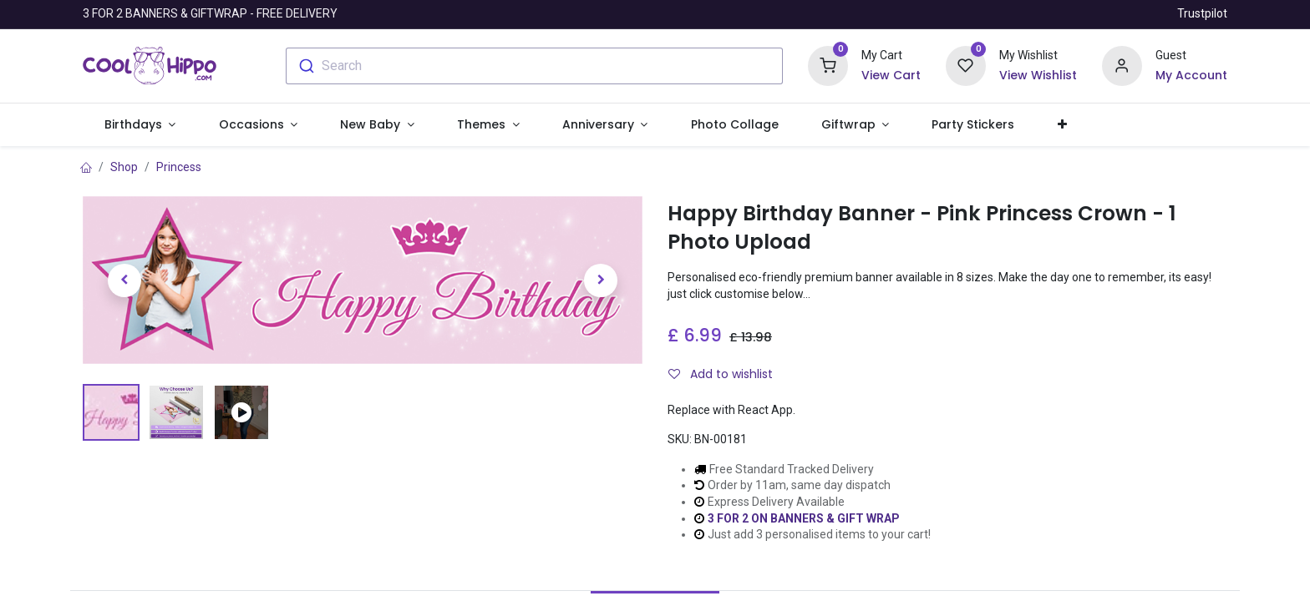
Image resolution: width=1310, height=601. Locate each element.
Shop (124, 167)
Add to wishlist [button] (720, 374)
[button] (1062, 125)
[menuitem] (734, 125)
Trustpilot (1202, 13)
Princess (178, 167)
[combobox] (534, 66)
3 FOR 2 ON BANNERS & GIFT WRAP (804, 518)
